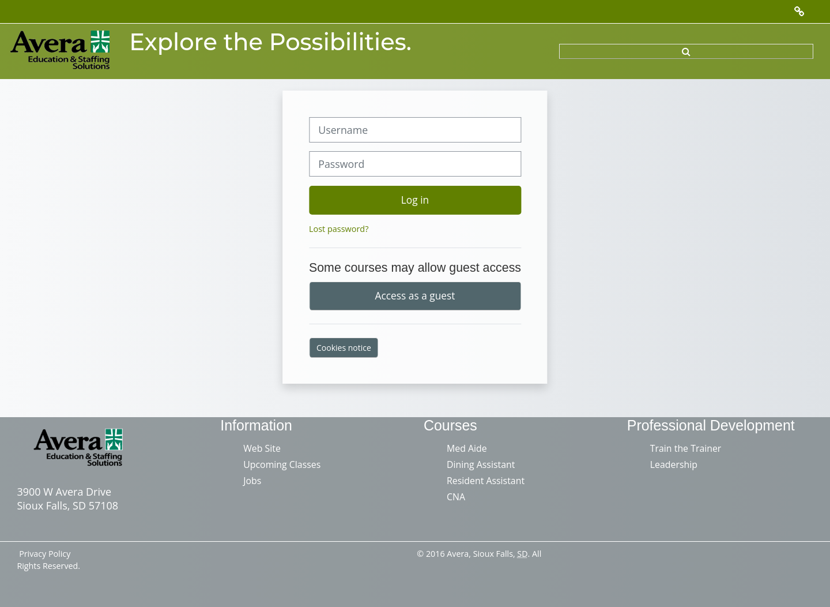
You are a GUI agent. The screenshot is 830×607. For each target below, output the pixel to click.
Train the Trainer (686, 448)
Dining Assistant (481, 464)
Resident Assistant (486, 480)
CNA (456, 496)
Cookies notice (343, 347)
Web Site (262, 448)
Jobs (252, 480)
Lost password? (338, 228)
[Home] (61, 50)
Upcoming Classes (281, 464)
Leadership (673, 464)
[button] (686, 51)
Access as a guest (415, 295)
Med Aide (467, 448)
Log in (415, 200)
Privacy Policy (44, 553)
